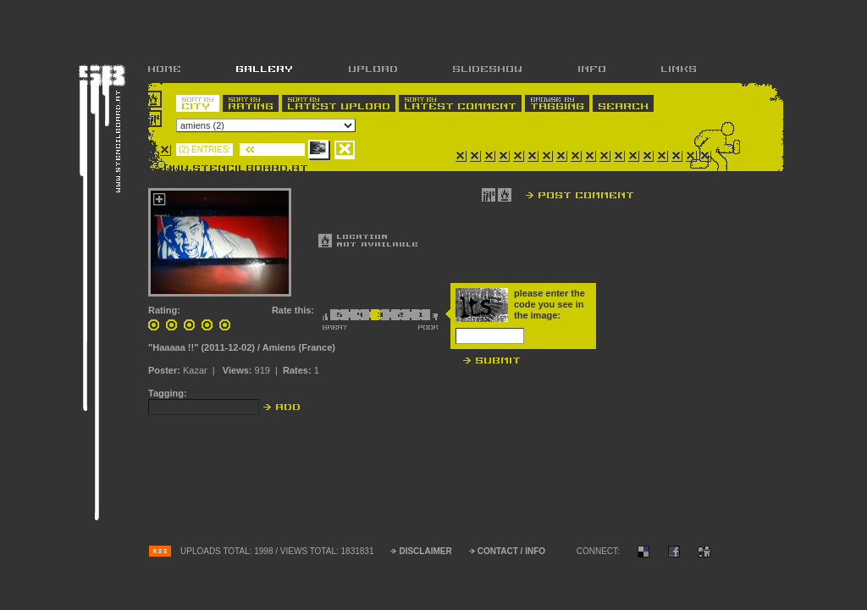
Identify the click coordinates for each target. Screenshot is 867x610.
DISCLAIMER (425, 551)
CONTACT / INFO (511, 551)
